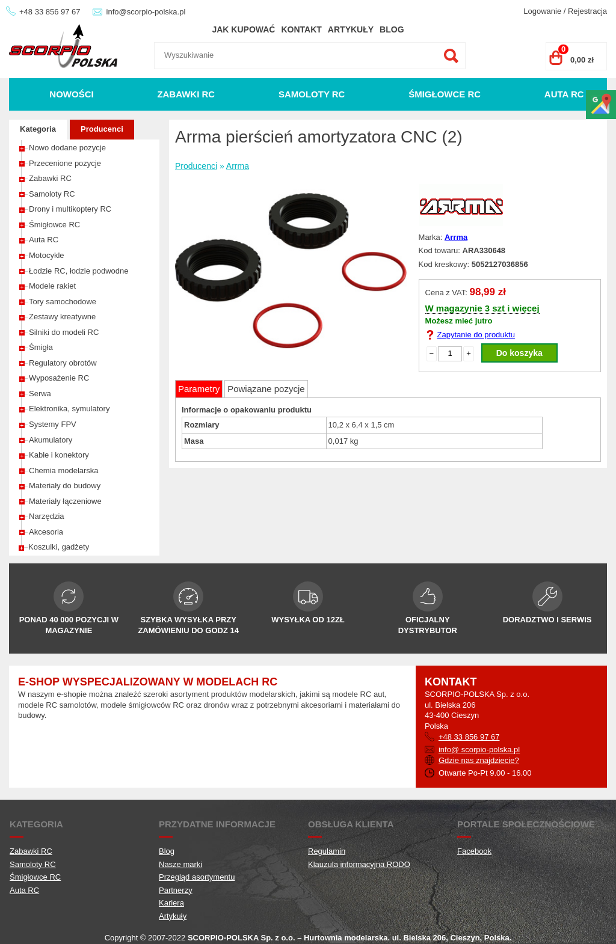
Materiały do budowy (64, 485)
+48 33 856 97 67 (50, 11)
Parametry (199, 389)
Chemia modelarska (64, 470)
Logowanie (542, 11)
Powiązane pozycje (265, 389)
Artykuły (351, 29)
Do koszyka (519, 353)
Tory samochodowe (62, 301)
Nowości (71, 94)
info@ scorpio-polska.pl (479, 749)
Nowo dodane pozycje (67, 147)
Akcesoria (46, 531)
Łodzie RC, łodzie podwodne (79, 270)
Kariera (171, 902)
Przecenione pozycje (65, 163)
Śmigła (41, 347)
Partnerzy (175, 890)
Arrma (237, 166)
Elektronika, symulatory (69, 408)
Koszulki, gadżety (58, 546)
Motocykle (46, 255)
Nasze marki (180, 864)
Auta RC (564, 94)
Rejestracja (587, 11)
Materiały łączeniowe (65, 501)
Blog (392, 29)
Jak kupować (243, 29)
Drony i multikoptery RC (70, 208)
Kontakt (301, 29)
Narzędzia (46, 516)
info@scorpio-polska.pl (146, 11)
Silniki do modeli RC (64, 332)
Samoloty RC (312, 94)
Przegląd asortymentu (197, 876)
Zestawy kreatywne (62, 316)
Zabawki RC (186, 94)
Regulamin (326, 851)
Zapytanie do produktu (476, 334)
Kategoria (38, 128)
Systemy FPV (52, 424)
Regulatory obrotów (63, 362)
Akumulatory (50, 439)
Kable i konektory (59, 454)
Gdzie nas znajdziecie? (479, 760)
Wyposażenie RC (59, 377)
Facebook (474, 851)
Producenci (102, 128)
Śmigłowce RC (444, 94)
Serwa (40, 393)
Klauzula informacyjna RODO (359, 864)
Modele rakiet (52, 285)
